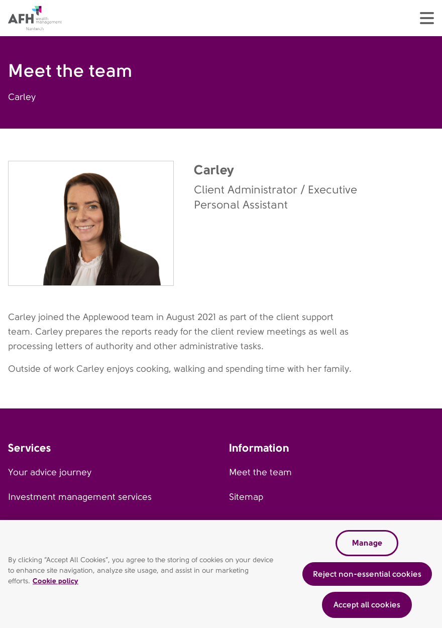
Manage (367, 544)
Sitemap (246, 497)
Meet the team (260, 472)
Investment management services (80, 497)
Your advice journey (49, 472)
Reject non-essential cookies (367, 575)
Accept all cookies (367, 606)
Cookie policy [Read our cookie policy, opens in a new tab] (55, 582)
